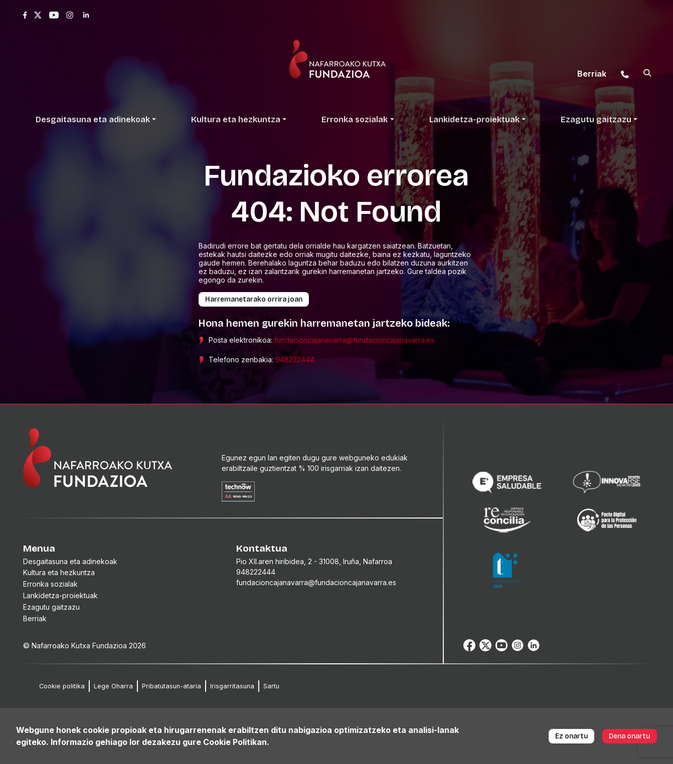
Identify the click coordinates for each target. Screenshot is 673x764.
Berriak (35, 618)
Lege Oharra (113, 686)
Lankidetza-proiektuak (60, 595)
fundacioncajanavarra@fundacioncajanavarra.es (354, 340)
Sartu (271, 686)
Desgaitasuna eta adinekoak (70, 561)
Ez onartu (571, 736)
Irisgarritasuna (232, 686)
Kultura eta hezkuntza (59, 572)
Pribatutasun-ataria (171, 686)
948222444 (294, 359)
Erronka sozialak (50, 584)
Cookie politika (62, 686)
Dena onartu (629, 736)
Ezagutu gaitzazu (51, 607)
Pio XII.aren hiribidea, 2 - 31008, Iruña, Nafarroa (314, 561)
